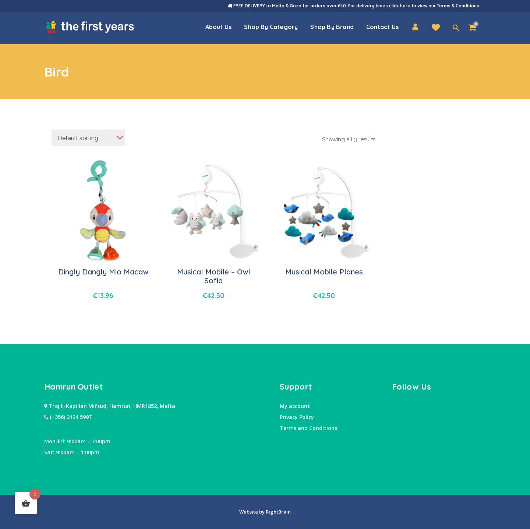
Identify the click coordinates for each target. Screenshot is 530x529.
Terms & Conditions (458, 5)
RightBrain (278, 511)
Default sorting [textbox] (78, 138)
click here (399, 5)
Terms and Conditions (308, 428)
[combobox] (88, 137)
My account (295, 405)
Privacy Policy (297, 416)
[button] (456, 28)
